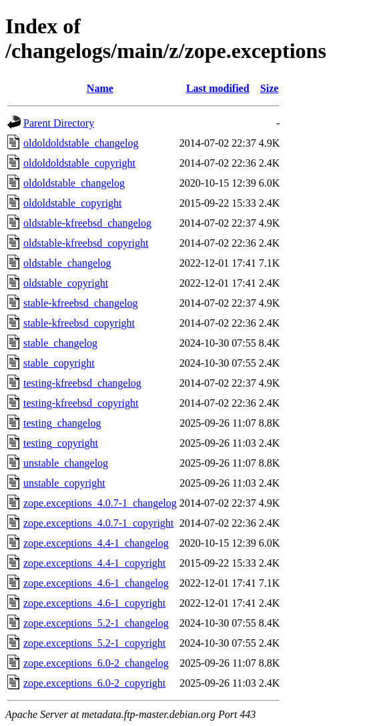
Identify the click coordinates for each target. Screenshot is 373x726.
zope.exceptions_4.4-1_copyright (94, 563)
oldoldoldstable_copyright (79, 163)
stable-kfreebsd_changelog (80, 303)
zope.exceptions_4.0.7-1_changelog (100, 503)
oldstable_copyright (65, 283)
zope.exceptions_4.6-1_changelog (96, 583)
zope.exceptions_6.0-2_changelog (96, 663)
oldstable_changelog (67, 263)
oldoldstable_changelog (74, 183)
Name (100, 88)
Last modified (218, 88)
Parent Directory (58, 123)
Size (269, 88)
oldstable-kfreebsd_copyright (86, 243)
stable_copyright (59, 363)
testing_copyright (60, 443)
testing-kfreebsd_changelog (82, 383)
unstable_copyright (64, 483)
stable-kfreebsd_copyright (79, 323)
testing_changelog (62, 423)
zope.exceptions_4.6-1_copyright (94, 603)
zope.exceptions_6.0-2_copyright (94, 683)
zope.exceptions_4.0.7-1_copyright (98, 523)
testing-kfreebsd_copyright (80, 403)
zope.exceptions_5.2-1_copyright (94, 643)
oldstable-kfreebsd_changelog (87, 223)
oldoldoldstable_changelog (80, 143)
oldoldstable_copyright (72, 203)
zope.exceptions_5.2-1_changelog (96, 623)
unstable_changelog (65, 463)
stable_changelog (60, 343)
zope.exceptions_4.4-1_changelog (96, 543)
